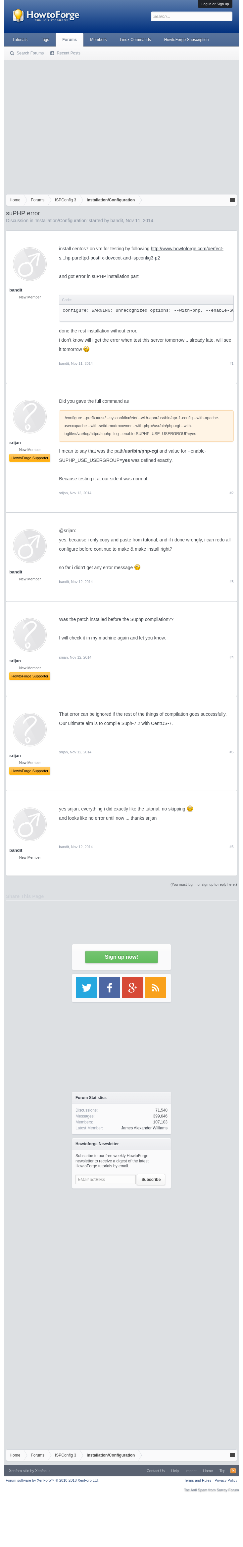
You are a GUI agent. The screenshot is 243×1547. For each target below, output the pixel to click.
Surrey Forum (228, 1490)
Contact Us (156, 1471)
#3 (231, 582)
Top (222, 1471)
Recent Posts (68, 53)
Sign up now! (121, 957)
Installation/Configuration (60, 220)
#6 (231, 847)
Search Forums (30, 53)
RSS (233, 1470)
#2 (231, 493)
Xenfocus (42, 1471)
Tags (45, 39)
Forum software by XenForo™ (52, 1480)
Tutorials (19, 39)
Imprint (191, 1471)
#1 (231, 363)
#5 (231, 752)
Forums (69, 39)
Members (98, 39)
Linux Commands (135, 39)
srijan (63, 493)
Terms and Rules (198, 1480)
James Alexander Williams (144, 1128)
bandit (116, 220)
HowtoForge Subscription (186, 39)
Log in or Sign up (215, 4)
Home (208, 1471)
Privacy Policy (226, 1480)
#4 (231, 657)
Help (175, 1471)
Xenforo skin (19, 1471)
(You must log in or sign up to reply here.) (203, 884)
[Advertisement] (62, 126)
